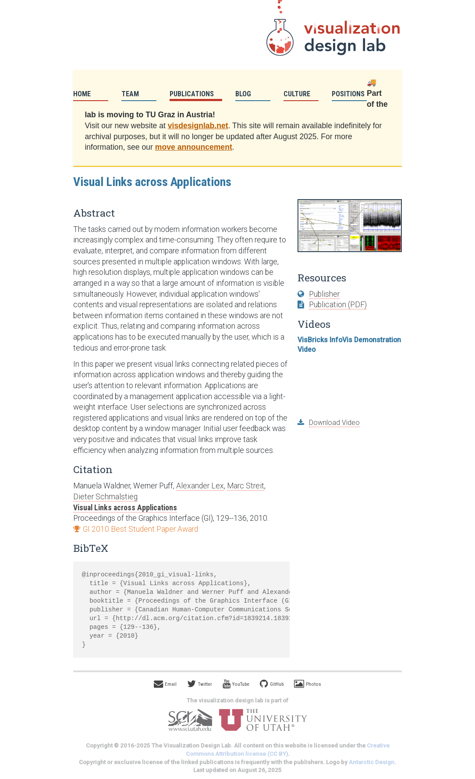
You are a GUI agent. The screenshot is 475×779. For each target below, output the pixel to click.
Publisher (324, 294)
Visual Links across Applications (125, 507)
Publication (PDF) (338, 304)
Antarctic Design (371, 762)
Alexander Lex (200, 485)
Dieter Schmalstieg (105, 496)
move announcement (193, 147)
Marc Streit (245, 485)
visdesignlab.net (198, 125)
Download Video (334, 422)
